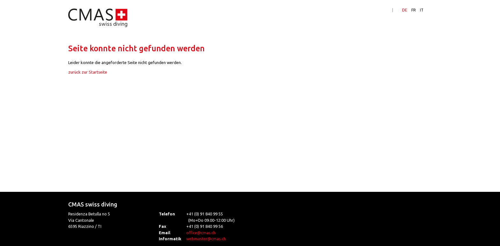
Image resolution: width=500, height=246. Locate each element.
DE (404, 10)
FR (413, 10)
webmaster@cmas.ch (206, 238)
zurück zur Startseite (87, 72)
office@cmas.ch (201, 232)
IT (421, 10)
